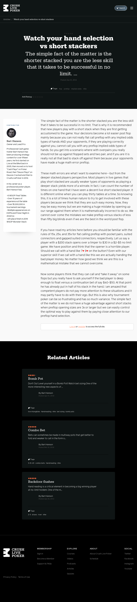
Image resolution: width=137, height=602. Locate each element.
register (81, 327)
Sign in (40, 554)
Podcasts (71, 564)
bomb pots (70, 412)
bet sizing (60, 412)
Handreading (46, 412)
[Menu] (132, 8)
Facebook (129, 559)
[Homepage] (14, 8)
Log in (72, 327)
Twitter (127, 554)
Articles (6, 19)
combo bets (40, 463)
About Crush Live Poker (101, 554)
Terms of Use (24, 577)
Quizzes (70, 574)
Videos (70, 559)
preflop (67, 89)
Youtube (128, 569)
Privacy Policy (9, 577)
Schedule (94, 559)
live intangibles (34, 412)
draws (34, 515)
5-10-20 (31, 463)
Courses (71, 554)
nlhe (84, 89)
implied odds (76, 89)
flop (60, 89)
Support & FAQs (44, 564)
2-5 (29, 515)
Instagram (129, 564)
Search (121, 8)
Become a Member (45, 559)
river (40, 515)
